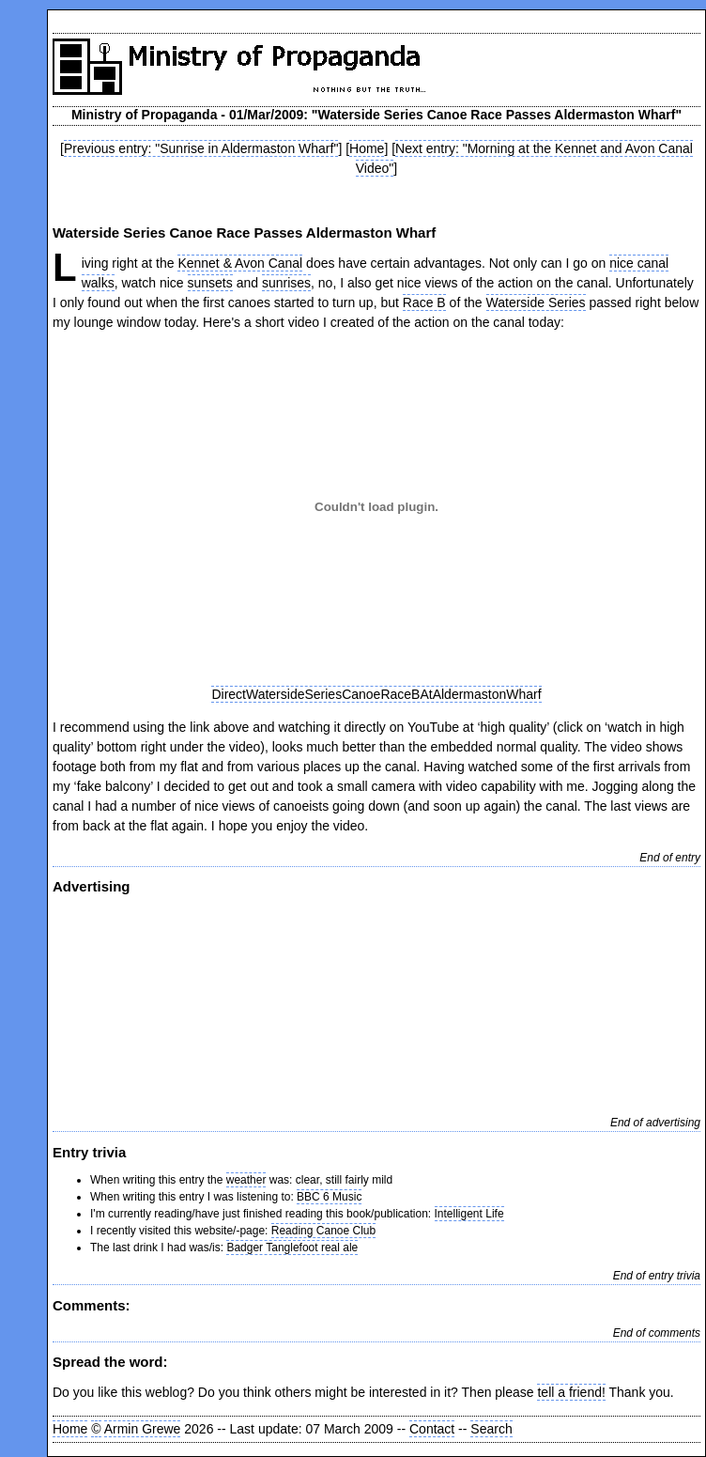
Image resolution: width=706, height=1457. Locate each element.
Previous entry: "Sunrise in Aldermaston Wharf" (201, 148)
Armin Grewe (142, 1428)
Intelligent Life (469, 1213)
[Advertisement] (376, 1001)
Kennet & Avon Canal (239, 263)
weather (246, 1179)
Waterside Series (536, 302)
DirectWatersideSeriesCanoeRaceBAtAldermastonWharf (376, 694)
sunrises (286, 282)
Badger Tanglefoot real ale (292, 1247)
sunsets (210, 282)
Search (491, 1428)
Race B (424, 302)
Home (366, 148)
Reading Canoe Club (323, 1230)
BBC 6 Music (329, 1196)
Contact (431, 1428)
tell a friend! (571, 1392)
